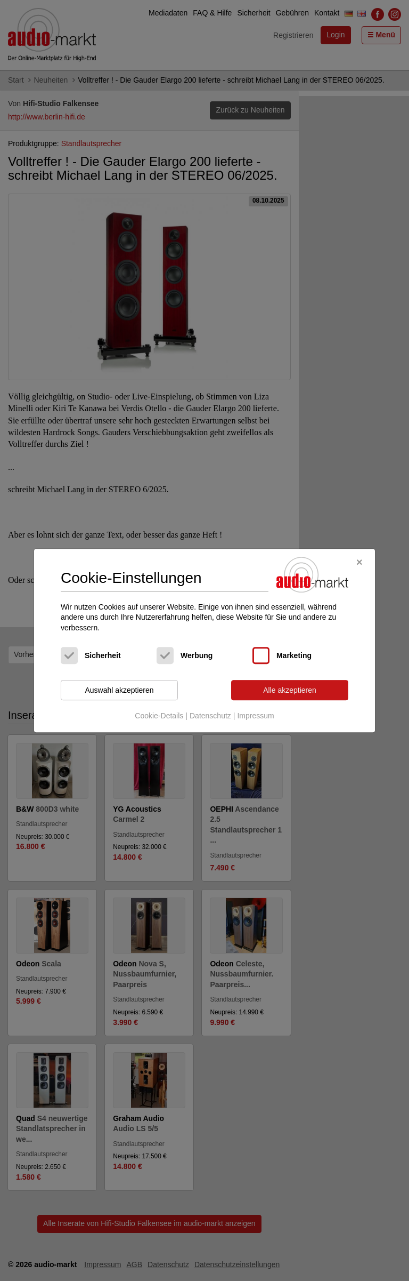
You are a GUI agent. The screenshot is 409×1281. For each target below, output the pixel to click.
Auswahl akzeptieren (119, 690)
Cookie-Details (159, 715)
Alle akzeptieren (289, 690)
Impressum (255, 715)
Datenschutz (210, 715)
